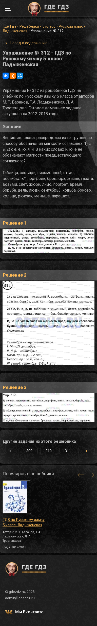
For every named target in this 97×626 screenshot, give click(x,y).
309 (29, 451)
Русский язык (71, 26)
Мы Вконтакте (29, 612)
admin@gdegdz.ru (20, 598)
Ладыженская (15, 31)
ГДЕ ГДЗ (48, 8)
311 (68, 451)
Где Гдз (9, 26)
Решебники (29, 26)
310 (49, 451)
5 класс (48, 26)
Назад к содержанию (29, 43)
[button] (86, 451)
